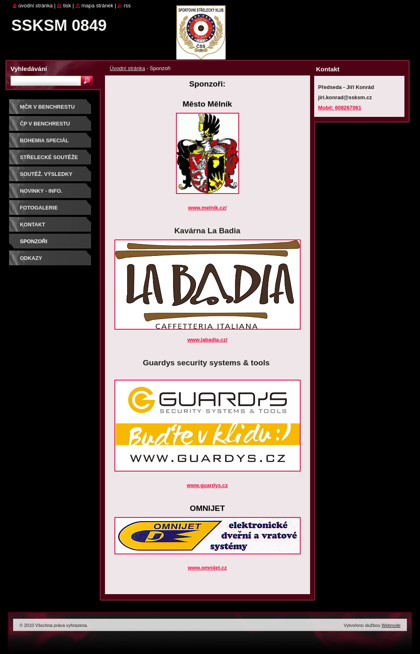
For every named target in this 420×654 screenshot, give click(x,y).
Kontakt (33, 224)
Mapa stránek (98, 5)
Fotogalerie (39, 208)
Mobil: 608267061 (339, 108)
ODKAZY (31, 258)
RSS (127, 5)
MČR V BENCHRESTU (47, 107)
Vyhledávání (29, 68)
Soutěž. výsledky (46, 174)
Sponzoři (34, 241)
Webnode (390, 625)
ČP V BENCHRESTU (45, 124)
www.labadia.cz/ (207, 340)
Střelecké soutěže (49, 157)
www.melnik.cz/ (207, 208)
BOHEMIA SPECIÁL (44, 140)
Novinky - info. (41, 191)
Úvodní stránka (127, 68)
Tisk (67, 5)
